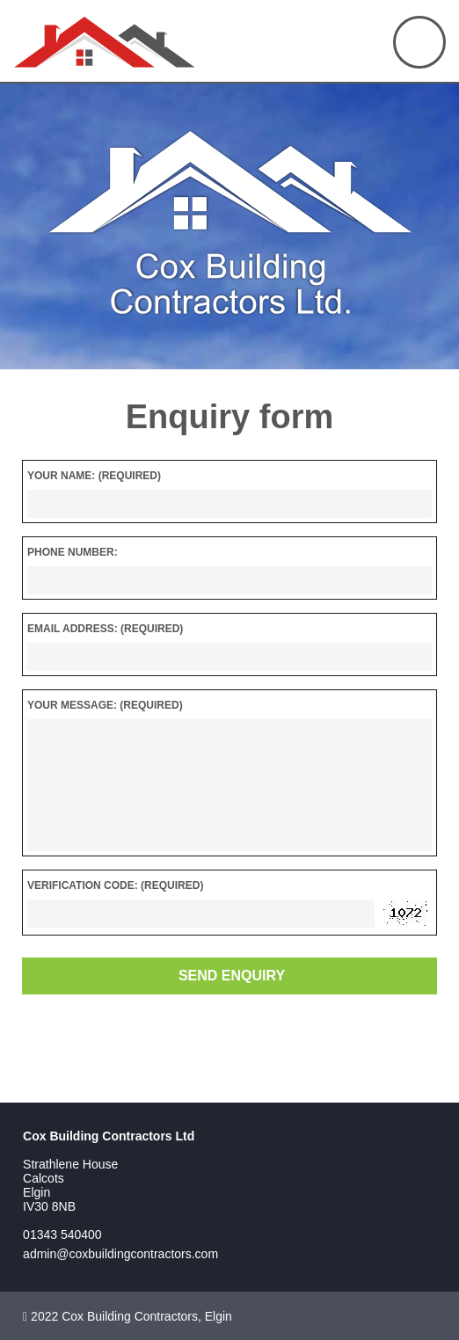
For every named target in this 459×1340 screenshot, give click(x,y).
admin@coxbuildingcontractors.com (120, 1254)
